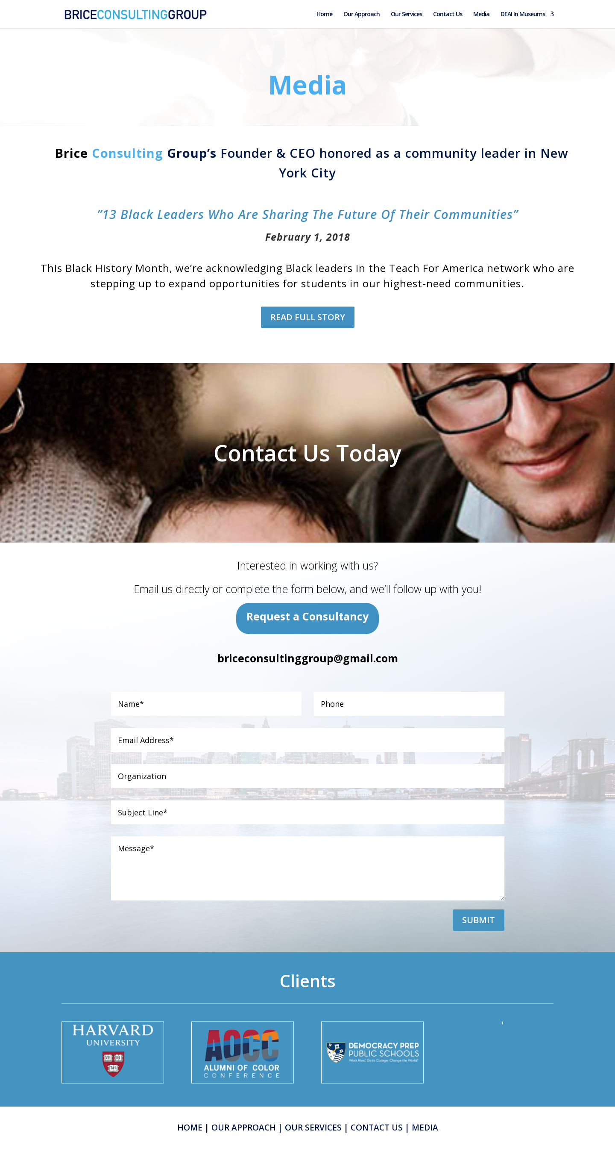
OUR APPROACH (243, 1127)
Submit (478, 920)
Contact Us (447, 14)
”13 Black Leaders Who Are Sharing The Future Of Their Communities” (307, 214)
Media (481, 14)
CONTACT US (377, 1127)
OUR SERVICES (313, 1127)
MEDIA (425, 1127)
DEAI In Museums (523, 14)
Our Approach (361, 14)
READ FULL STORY (307, 317)
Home (324, 14)
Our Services (406, 14)
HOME (189, 1127)
